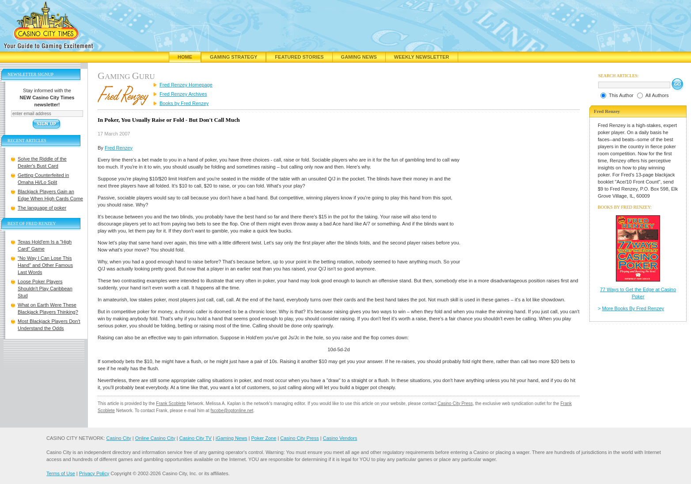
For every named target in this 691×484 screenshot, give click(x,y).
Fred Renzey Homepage (186, 84)
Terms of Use (60, 473)
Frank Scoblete (171, 403)
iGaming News (231, 438)
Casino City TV (195, 438)
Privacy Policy (94, 473)
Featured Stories (299, 57)
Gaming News (359, 57)
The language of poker (42, 207)
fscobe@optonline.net (232, 410)
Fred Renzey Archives (183, 94)
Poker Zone (263, 438)
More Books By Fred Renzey (633, 308)
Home (185, 57)
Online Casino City (155, 438)
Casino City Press (455, 403)
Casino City (118, 438)
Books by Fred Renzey (184, 103)
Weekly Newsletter (421, 57)
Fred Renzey (119, 147)
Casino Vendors (340, 438)
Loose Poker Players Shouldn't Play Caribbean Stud (45, 288)
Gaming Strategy (233, 57)
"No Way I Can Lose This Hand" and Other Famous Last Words (45, 265)
